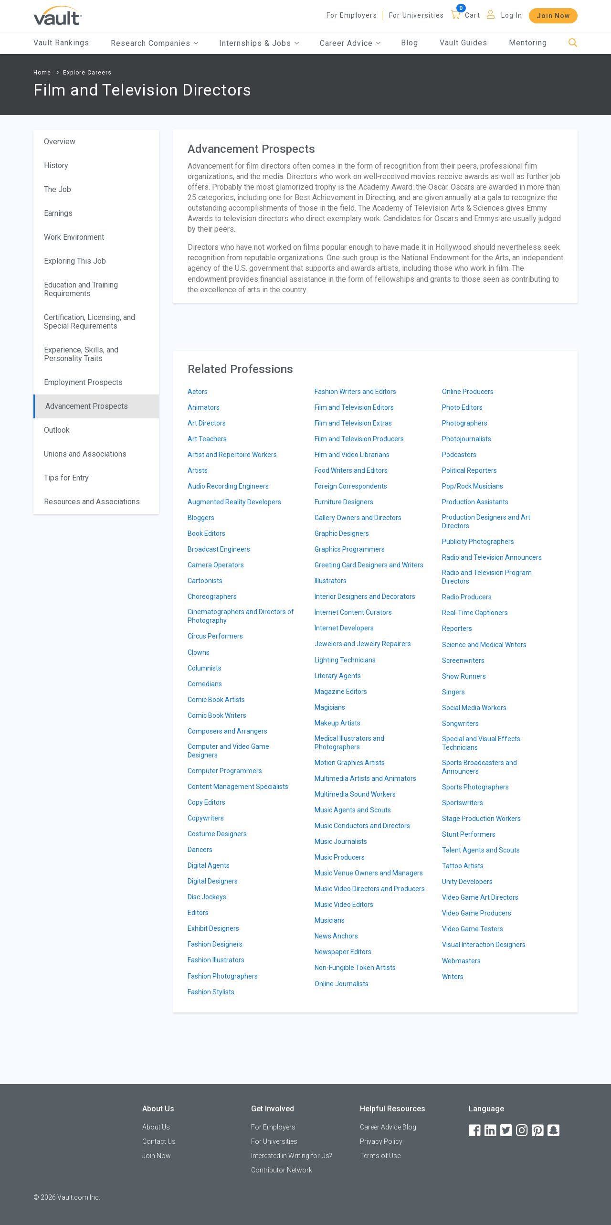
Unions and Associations (85, 453)
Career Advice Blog (388, 1127)
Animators (204, 407)
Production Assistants (475, 502)
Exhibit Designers (213, 928)
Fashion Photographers (223, 976)
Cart (472, 15)
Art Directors (207, 423)
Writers (453, 976)
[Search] (573, 43)
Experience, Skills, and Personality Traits (81, 354)
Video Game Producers (476, 913)
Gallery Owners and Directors (358, 518)
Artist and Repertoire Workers (232, 454)
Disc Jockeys (207, 897)
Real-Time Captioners (475, 613)
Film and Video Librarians (352, 454)
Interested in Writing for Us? (291, 1156)
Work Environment (74, 237)
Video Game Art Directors (480, 897)
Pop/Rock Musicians (472, 486)
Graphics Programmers (350, 549)
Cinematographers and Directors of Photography (241, 616)
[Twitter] (507, 1130)
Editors (198, 912)
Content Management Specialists (238, 786)
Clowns (199, 652)
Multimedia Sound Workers (355, 794)
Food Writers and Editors (351, 470)
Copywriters (206, 818)
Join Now (553, 16)
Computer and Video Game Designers (228, 751)
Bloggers (201, 518)
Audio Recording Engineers (228, 486)
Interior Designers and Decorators (365, 596)
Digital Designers (213, 881)
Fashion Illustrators (216, 960)
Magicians (330, 707)
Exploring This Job (75, 261)
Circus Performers (215, 636)
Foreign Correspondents (351, 486)
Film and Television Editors (354, 407)
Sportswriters (462, 803)
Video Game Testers (472, 929)
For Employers (352, 15)
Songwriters (460, 723)
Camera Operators (216, 565)
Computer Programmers (225, 771)
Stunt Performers (468, 834)
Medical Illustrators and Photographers (349, 743)
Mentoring (528, 42)
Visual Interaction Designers (484, 944)
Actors (198, 391)
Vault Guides (463, 42)
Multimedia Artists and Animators (365, 778)
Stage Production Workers (481, 818)
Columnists (204, 668)
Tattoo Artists (463, 866)
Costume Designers (217, 834)
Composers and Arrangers (227, 731)
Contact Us (159, 1141)
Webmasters (461, 961)
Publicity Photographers (478, 541)
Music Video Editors (344, 904)
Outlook (57, 430)
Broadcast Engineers (219, 549)
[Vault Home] (57, 15)
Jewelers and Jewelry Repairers (363, 644)
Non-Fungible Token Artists (355, 967)
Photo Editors (462, 407)
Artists (198, 470)
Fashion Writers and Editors (355, 391)
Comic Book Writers (217, 715)
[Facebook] (475, 1130)
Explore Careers (87, 72)
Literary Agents (338, 676)
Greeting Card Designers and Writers (369, 565)
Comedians (205, 684)
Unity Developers (467, 881)
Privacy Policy (381, 1141)
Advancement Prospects (86, 406)
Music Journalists (341, 841)
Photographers (464, 423)
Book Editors (206, 533)
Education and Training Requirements (81, 289)
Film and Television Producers (359, 439)
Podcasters (459, 454)
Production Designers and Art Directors (486, 521)
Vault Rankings (61, 42)
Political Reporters (469, 470)
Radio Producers (467, 597)
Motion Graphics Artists (350, 763)
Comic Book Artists (216, 699)
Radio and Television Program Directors (487, 577)
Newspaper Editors (343, 952)
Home (42, 72)
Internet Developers (344, 628)
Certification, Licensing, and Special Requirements (89, 321)
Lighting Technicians (345, 660)
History (56, 165)
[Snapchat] (554, 1130)
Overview (59, 141)
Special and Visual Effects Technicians (481, 743)
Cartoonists (205, 581)
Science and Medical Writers (484, 645)
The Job (57, 189)
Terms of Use (380, 1156)
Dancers (200, 849)
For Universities (416, 15)
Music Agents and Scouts (353, 810)
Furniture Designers (344, 502)
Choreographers (212, 596)
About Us (156, 1127)
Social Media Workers (474, 708)
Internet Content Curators (353, 612)
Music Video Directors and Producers (370, 889)
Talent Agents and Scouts (481, 850)
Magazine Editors (341, 691)
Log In (511, 15)
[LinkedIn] (491, 1130)
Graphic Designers (342, 533)
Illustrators (331, 581)
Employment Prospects (83, 382)
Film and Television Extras (353, 423)
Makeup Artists (337, 723)
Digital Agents (209, 865)
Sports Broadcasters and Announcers (479, 767)
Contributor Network (281, 1170)
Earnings (58, 213)
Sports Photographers (475, 787)
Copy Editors (206, 802)
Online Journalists (342, 984)
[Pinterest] (538, 1130)
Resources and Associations (92, 501)
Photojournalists (466, 439)
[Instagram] (522, 1130)
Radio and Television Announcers (492, 557)
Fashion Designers (215, 944)
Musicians (330, 920)
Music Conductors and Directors (362, 826)
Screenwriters (463, 660)
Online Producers (468, 391)
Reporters (457, 628)
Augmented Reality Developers (234, 502)
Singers (453, 692)
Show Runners (464, 676)
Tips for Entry (66, 477)
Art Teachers (207, 439)
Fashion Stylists (211, 992)
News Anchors (336, 936)
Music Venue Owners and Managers (369, 873)
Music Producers (340, 857)
